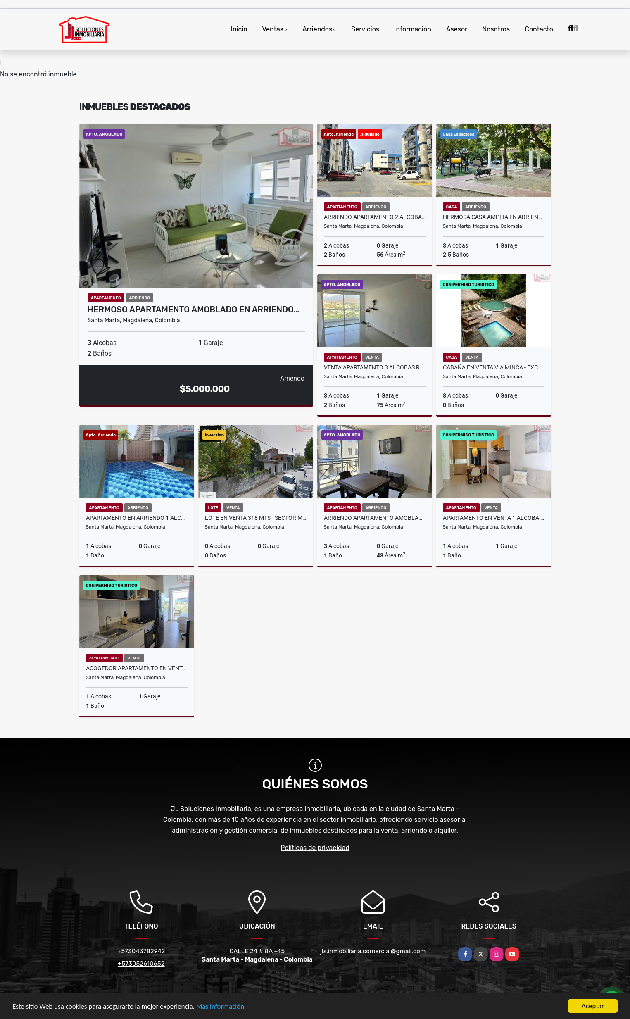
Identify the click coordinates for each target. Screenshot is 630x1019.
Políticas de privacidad (315, 848)
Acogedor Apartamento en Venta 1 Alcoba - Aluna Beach (137, 668)
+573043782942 (141, 951)
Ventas (272, 29)
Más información (220, 1006)
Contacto (539, 29)
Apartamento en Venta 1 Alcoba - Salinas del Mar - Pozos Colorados (493, 517)
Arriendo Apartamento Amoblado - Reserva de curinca (375, 517)
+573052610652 (141, 963)
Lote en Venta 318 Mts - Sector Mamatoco (256, 517)
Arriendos (317, 29)
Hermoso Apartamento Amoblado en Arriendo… (194, 309)
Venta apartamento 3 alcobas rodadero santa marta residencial (375, 367)
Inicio (239, 29)
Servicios (365, 29)
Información (412, 29)
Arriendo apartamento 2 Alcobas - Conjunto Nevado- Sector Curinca (375, 217)
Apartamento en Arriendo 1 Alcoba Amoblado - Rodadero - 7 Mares (137, 517)
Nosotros (496, 29)
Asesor (456, 29)
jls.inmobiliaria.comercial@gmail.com (373, 951)
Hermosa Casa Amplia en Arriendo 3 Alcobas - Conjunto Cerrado (493, 217)
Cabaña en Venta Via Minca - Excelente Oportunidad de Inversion (493, 367)
